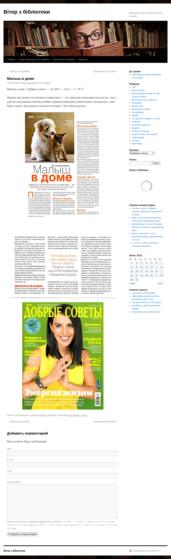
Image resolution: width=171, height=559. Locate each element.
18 (147, 271)
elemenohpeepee (139, 224)
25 (147, 275)
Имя (9, 448)
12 (151, 267)
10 (141, 267)
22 (132, 275)
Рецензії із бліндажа (141, 131)
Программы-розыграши (106, 71)
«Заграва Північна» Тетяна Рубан (147, 302)
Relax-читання (138, 90)
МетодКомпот (138, 112)
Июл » (161, 283)
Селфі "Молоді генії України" (145, 134)
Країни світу (137, 106)
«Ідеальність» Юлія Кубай (143, 293)
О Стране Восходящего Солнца (146, 118)
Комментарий (13, 482)
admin (48, 83)
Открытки (136, 121)
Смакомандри (138, 137)
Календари (137, 103)
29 (132, 280)
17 (141, 271)
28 (161, 275)
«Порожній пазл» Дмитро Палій (146, 312)
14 (161, 267)
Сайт (9, 471)
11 (147, 267)
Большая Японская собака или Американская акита (148, 227)
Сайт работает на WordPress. (146, 551)
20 (156, 271)
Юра (134, 217)
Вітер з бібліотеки (26, 12)
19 (151, 271)
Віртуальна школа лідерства (144, 99)
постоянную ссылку (77, 415)
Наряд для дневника (18, 71)
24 (141, 275)
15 (132, 271)
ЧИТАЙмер (137, 143)
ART (134, 87)
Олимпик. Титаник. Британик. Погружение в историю (147, 211)
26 (151, 275)
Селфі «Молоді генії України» (34, 59)
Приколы (83, 59)
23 (137, 275)
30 (137, 280)
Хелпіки (42, 415)
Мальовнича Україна (64, 59)
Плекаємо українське (141, 125)
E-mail (10, 460)
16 (137, 271)
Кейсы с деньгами (140, 233)
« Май (132, 283)
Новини (11, 59)
